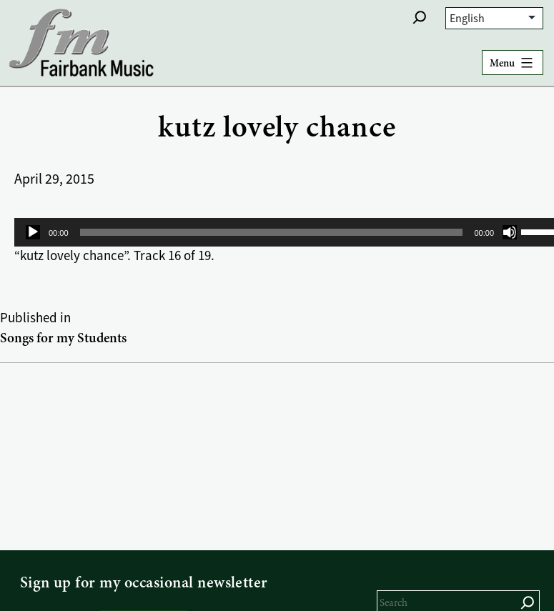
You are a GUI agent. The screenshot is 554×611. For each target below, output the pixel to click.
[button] (419, 17)
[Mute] (510, 232)
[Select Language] (494, 18)
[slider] (271, 232)
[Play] (33, 232)
